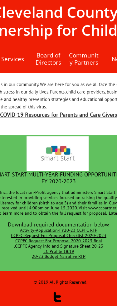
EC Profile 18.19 (58, 251)
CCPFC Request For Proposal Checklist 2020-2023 (58, 235)
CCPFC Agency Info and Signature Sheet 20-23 (59, 246)
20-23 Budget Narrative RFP (58, 256)
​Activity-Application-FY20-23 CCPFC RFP (58, 230)
